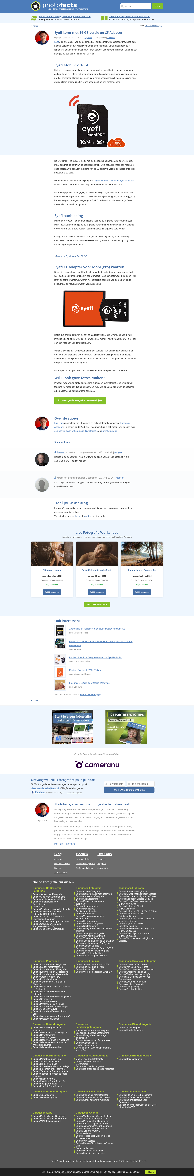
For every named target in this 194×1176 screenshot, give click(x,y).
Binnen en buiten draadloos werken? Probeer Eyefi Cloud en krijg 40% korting (101, 643)
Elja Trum (88, 38)
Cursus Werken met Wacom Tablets (93, 1116)
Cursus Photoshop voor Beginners (49, 964)
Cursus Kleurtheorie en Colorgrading (50, 972)
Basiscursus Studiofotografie (90, 1066)
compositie (59, 431)
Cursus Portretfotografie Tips (47, 1059)
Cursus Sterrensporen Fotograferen (93, 1040)
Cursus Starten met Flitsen (46, 1061)
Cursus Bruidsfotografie (130, 1059)
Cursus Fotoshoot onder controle (49, 1069)
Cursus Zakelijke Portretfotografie (49, 1081)
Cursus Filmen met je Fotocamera (135, 1095)
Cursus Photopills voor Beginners (49, 1116)
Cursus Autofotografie (43, 1095)
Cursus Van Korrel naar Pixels (90, 936)
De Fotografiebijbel (84, 868)
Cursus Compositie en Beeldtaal (48, 916)
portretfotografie (109, 431)
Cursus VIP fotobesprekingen (47, 1121)
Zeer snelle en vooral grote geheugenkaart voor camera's (97, 629)
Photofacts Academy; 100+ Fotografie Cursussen (64, 16)
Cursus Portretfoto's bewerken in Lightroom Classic (135, 902)
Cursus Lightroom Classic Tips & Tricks (138, 911)
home (35, 26)
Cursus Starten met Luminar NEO (92, 964)
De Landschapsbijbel (85, 863)
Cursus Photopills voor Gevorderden (50, 1118)
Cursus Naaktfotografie (44, 1079)
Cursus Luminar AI (85, 969)
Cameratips (38, 907)
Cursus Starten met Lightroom (133, 891)
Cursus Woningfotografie (45, 1097)
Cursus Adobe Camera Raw (46, 977)
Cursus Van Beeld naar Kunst (133, 967)
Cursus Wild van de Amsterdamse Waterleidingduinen (49, 1043)
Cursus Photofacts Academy (89, 1151)
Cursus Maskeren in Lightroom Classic (138, 896)
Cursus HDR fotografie (87, 921)
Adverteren (102, 868)
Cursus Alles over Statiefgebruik (48, 929)
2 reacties (111, 38)
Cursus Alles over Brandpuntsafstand (51, 921)
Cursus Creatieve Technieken (133, 964)
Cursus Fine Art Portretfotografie (48, 1086)
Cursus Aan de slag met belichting (49, 899)
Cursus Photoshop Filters (45, 1001)
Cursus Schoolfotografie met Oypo (92, 1100)
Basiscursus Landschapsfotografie (92, 1033)
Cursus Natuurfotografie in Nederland (51, 1040)
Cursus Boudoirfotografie (45, 1064)
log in (77, 516)
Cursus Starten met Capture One (92, 1118)
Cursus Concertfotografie (88, 891)
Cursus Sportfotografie (87, 906)
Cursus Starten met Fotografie (47, 894)
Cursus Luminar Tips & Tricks (90, 967)
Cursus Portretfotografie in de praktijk (51, 1066)
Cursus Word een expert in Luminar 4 (94, 972)
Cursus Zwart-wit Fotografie (132, 982)
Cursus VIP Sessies (85, 1141)
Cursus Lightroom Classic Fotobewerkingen (131, 915)
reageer (118, 452)
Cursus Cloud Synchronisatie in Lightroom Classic (134, 934)
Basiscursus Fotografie (44, 919)
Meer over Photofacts (64, 844)
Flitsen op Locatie (52, 570)
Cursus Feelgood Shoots (45, 1084)
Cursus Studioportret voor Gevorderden (88, 1062)
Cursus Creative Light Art (131, 989)
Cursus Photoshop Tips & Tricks (48, 1004)
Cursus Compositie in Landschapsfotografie (86, 1044)
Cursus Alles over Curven (45, 1009)
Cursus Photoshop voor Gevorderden (51, 974)
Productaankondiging (154, 26)
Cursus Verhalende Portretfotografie (50, 1071)
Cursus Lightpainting (129, 987)
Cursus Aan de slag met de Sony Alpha (95, 941)
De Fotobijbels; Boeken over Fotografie (129, 16)
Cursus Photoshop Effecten (46, 1019)
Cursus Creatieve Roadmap (132, 972)
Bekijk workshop (52, 592)
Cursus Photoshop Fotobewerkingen (50, 1006)
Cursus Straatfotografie (87, 899)
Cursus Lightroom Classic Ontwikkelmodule (131, 907)
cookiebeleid (133, 1172)
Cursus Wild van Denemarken (47, 1047)
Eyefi (56, 42)
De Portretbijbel (83, 859)
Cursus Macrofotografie (44, 1037)
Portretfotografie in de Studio (97, 570)
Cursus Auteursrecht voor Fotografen (94, 1126)
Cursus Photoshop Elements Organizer (52, 996)
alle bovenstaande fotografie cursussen (94, 1161)
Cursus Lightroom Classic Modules (136, 899)
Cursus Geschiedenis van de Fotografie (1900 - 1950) (47, 912)
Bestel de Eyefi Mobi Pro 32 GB (71, 256)
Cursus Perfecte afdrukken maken (92, 1121)
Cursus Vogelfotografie (130, 1027)
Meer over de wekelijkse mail (45, 788)
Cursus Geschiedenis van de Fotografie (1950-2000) (47, 925)
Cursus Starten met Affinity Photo (92, 1128)
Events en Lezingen (85, 1148)
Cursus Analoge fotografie (131, 984)
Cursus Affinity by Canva (88, 1131)
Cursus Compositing (42, 999)
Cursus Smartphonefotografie (90, 933)
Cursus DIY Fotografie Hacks (90, 953)
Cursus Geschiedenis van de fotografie (52, 909)
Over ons (104, 854)
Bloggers (101, 863)
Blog (58, 854)
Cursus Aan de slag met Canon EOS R (95, 948)
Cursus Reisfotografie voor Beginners (94, 894)
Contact (101, 859)
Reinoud (61, 452)
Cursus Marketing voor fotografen (92, 1095)
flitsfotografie (91, 431)
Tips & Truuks (60, 872)
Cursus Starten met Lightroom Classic (137, 894)
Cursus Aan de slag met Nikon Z (91, 955)
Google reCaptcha (74, 792)
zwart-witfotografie (75, 431)
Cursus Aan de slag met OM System (93, 943)
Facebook (38, 792)
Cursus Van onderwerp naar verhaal (136, 969)
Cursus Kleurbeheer (85, 914)
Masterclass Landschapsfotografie (92, 1030)
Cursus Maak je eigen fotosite (90, 1153)
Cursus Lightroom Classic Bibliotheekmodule (131, 924)
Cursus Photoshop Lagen (45, 979)
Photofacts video (62, 863)
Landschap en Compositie (142, 570)
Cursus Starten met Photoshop (48, 967)
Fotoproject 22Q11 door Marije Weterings (89, 683)
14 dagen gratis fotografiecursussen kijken (80, 400)
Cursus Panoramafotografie (89, 923)
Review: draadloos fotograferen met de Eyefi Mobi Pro (95, 657)
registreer (88, 516)
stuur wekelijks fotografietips (129, 790)
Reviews (58, 859)
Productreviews (83, 1133)
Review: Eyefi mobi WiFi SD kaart (85, 670)
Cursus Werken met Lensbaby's (134, 974)
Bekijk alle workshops (97, 604)
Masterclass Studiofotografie (90, 1059)
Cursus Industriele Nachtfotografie (92, 951)
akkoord (150, 1172)
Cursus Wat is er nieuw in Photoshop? (51, 1016)
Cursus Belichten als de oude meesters (95, 1069)
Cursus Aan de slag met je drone (92, 1123)
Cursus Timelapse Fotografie (90, 938)
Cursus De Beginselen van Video (135, 1097)
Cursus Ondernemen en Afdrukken (93, 1097)
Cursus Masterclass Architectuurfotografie (86, 910)
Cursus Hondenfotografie (131, 1030)
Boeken (57, 868)
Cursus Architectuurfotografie (90, 896)
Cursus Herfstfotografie (44, 1035)
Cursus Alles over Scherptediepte (49, 897)
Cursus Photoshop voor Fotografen (50, 969)
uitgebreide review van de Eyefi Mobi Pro (114, 181)
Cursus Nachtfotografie (87, 926)
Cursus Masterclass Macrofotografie (50, 1032)
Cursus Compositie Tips (87, 946)
